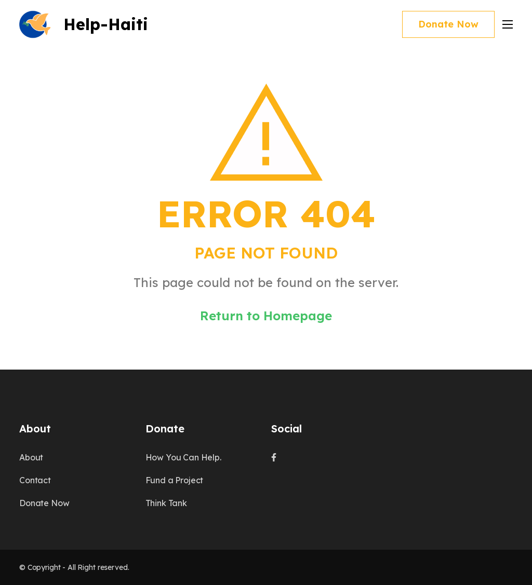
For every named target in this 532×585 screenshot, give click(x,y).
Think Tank (166, 503)
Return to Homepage (266, 315)
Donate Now (448, 24)
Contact (35, 480)
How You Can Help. (183, 457)
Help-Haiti (105, 24)
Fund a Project (174, 480)
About (31, 457)
